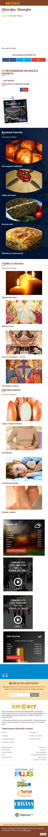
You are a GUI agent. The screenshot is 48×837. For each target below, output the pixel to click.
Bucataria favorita (8, 739)
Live (4, 755)
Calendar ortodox (8, 742)
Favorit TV (28, 671)
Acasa (5, 732)
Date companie (40, 752)
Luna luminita (8, 80)
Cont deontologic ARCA (38, 755)
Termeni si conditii (39, 760)
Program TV (34, 732)
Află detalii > (27, 830)
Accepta (43, 834)
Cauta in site (41, 757)
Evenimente (6, 750)
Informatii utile (7, 757)
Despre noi (42, 747)
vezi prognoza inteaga (16, 551)
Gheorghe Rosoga (16, 16)
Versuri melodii (7, 752)
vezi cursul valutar (15, 657)
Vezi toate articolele (9, 137)
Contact (42, 750)
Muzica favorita (7, 747)
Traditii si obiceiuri (36, 736)
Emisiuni (5, 736)
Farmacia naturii (35, 739)
